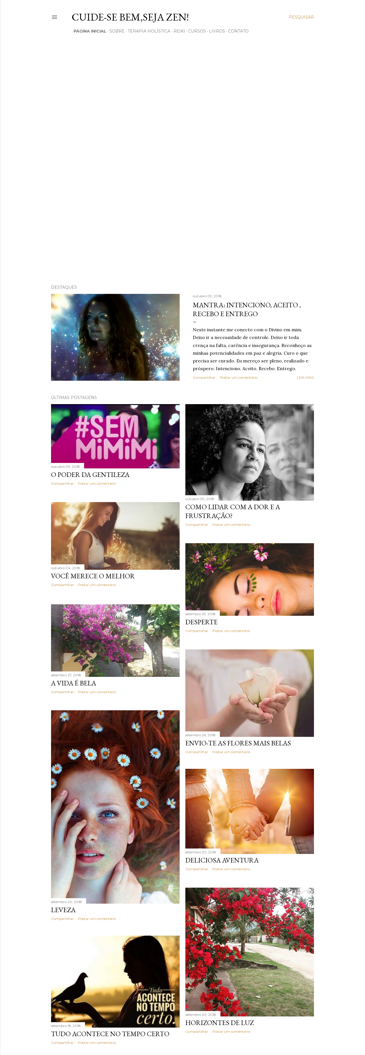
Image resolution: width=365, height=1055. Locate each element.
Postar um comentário (238, 377)
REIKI (177, 31)
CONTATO (236, 31)
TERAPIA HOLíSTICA (147, 31)
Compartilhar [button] (204, 377)
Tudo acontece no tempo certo (110, 1035)
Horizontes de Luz (219, 1024)
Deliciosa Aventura (222, 862)
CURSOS (195, 31)
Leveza (63, 909)
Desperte (201, 621)
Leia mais (305, 377)
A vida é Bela (73, 682)
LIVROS (215, 31)
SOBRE (115, 31)
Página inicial (88, 31)
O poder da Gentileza (90, 474)
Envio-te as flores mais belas (238, 743)
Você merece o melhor (93, 575)
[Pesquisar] (301, 17)
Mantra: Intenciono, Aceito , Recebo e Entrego (247, 309)
